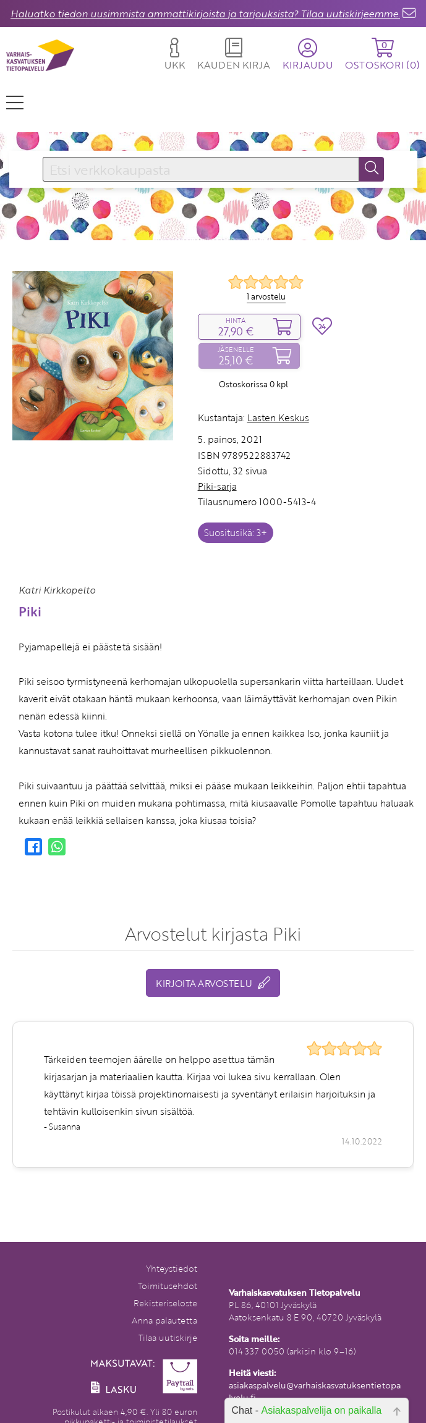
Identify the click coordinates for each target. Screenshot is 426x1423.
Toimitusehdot (167, 1285)
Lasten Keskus (278, 417)
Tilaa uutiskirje (167, 1337)
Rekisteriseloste (165, 1302)
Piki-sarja (217, 486)
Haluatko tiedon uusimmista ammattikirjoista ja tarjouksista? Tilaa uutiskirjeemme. (205, 13)
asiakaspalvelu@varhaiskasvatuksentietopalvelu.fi (315, 1391)
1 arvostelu (266, 296)
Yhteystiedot (171, 1268)
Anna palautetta (164, 1320)
